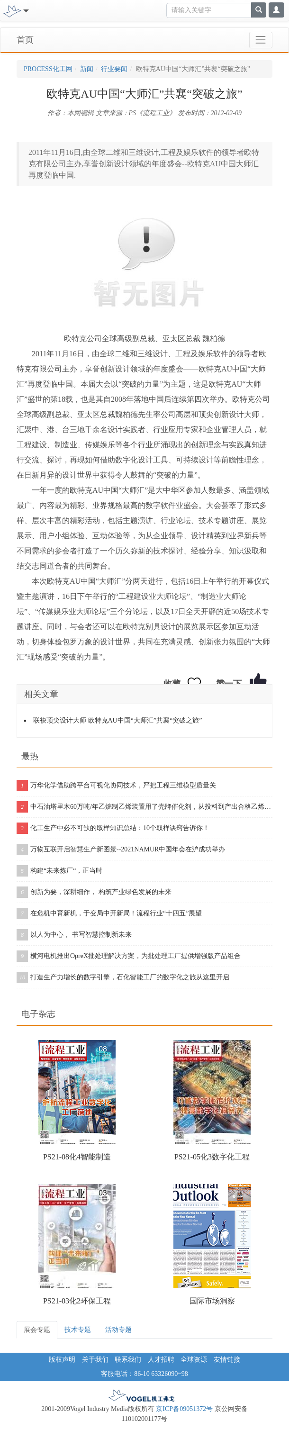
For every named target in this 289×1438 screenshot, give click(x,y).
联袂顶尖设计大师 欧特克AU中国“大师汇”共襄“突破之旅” (117, 720)
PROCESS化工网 (48, 68)
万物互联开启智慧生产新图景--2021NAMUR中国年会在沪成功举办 (121, 849)
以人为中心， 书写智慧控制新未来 (74, 935)
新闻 (86, 68)
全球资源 (194, 1359)
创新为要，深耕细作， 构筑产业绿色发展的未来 (94, 892)
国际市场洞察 (212, 1301)
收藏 (172, 683)
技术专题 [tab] (77, 1329)
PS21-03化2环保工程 (77, 1301)
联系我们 (128, 1359)
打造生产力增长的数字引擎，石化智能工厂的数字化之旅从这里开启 (123, 977)
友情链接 (227, 1359)
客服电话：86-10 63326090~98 (144, 1373)
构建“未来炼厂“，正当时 (59, 871)
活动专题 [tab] (118, 1329)
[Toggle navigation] (25, 10)
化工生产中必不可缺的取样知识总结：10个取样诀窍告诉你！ (113, 828)
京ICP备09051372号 (184, 1408)
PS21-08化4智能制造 (77, 1157)
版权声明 (62, 1359)
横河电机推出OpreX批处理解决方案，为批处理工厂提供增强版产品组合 (129, 956)
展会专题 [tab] (37, 1329)
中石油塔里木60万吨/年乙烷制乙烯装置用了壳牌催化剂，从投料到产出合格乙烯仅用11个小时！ (144, 807)
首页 (25, 40)
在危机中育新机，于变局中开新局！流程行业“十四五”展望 (109, 913)
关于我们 (95, 1359)
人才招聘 (161, 1359)
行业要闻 (114, 68)
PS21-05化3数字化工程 (212, 1157)
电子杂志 (38, 1014)
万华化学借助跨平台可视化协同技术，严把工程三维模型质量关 (116, 785)
